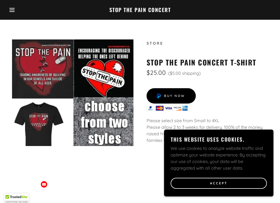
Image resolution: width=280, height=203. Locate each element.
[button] (14, 9)
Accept (219, 183)
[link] (140, 10)
